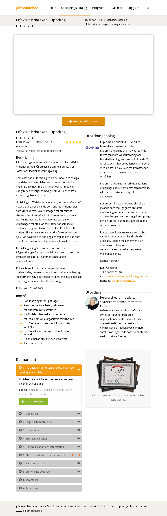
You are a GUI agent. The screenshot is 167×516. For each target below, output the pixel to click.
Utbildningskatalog (74, 8)
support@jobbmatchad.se (132, 506)
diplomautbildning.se (123, 280)
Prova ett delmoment (83, 121)
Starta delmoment (33, 401)
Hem (53, 8)
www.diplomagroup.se (29, 510)
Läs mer (117, 8)
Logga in (133, 8)
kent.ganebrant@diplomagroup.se (127, 276)
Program (99, 8)
